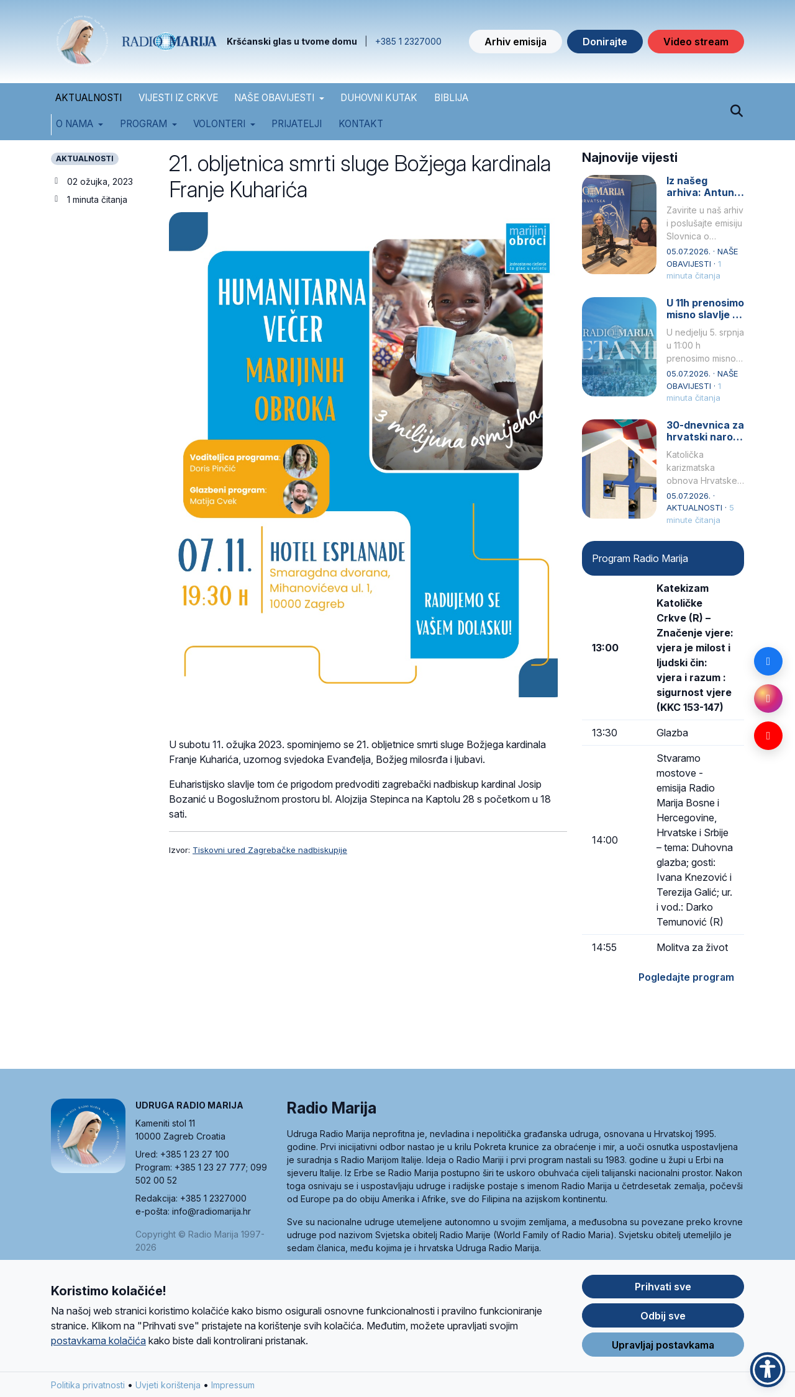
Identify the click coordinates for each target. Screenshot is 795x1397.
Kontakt (360, 124)
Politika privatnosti (88, 1388)
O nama (74, 124)
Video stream (696, 41)
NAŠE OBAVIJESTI (274, 98)
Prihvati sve (663, 1289)
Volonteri (219, 124)
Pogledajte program (686, 977)
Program (143, 124)
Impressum (233, 1388)
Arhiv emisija (515, 41)
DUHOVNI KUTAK (378, 98)
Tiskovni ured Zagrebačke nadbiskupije (270, 850)
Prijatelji (296, 124)
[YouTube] (768, 735)
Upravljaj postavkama (663, 1348)
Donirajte (605, 41)
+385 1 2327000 (408, 41)
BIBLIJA (451, 98)
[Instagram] (768, 698)
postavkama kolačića (98, 1343)
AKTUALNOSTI (88, 98)
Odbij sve (663, 1319)
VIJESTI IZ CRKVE (178, 98)
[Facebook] (768, 661)
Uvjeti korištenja (168, 1388)
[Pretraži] (736, 111)
